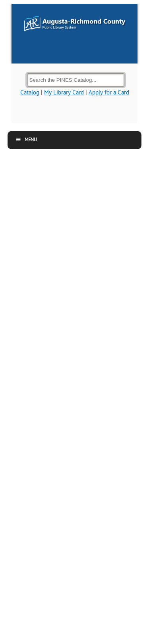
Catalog (29, 92)
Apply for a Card (109, 92)
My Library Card (64, 92)
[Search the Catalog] (75, 80)
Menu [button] (26, 139)
